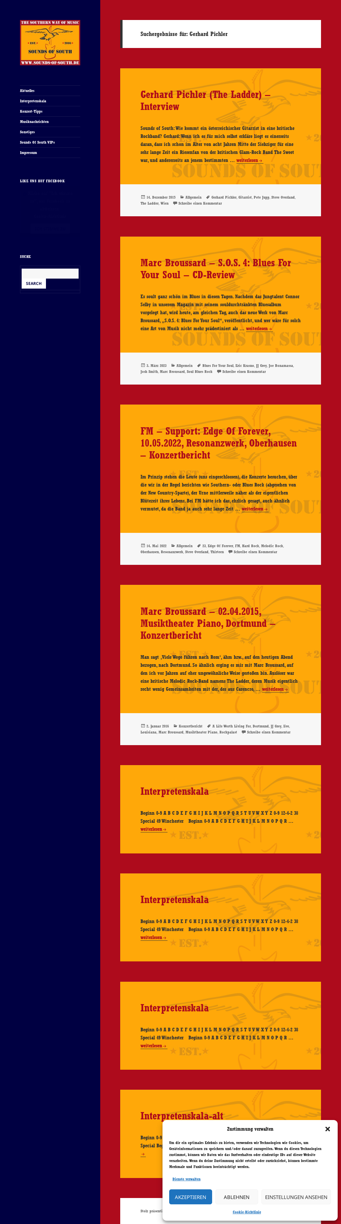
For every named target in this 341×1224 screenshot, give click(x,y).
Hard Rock (250, 546)
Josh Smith (149, 371)
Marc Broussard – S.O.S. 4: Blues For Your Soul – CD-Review (216, 269)
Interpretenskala (33, 101)
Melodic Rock (272, 546)
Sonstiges (27, 132)
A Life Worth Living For (231, 726)
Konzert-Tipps (31, 111)
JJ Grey (261, 365)
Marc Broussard (172, 371)
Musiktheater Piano (201, 732)
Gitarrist (245, 197)
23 (204, 546)
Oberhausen (150, 552)
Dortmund (261, 726)
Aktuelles (27, 90)
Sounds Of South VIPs (37, 142)
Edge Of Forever (220, 546)
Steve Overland (283, 197)
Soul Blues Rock (199, 371)
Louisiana (149, 732)
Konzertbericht (190, 726)
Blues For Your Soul (217, 365)
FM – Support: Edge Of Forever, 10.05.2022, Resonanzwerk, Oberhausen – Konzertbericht (219, 443)
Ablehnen (236, 1197)
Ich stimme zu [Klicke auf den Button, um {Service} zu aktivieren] (50, 229)
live (286, 726)
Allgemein (193, 197)
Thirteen (217, 552)
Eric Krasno (244, 365)
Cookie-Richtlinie (247, 1212)
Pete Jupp (261, 197)
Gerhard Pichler (223, 197)
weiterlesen (247, 160)
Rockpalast (228, 732)
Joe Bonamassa (281, 365)
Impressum (28, 152)
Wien (165, 203)
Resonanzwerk (172, 552)
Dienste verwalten (186, 1179)
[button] (327, 1129)
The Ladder (150, 203)
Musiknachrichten (34, 121)
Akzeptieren (190, 1197)
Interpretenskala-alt (182, 1116)
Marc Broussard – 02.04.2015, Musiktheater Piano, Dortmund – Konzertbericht (208, 623)
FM (237, 546)
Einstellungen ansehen (296, 1197)
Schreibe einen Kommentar (200, 203)
